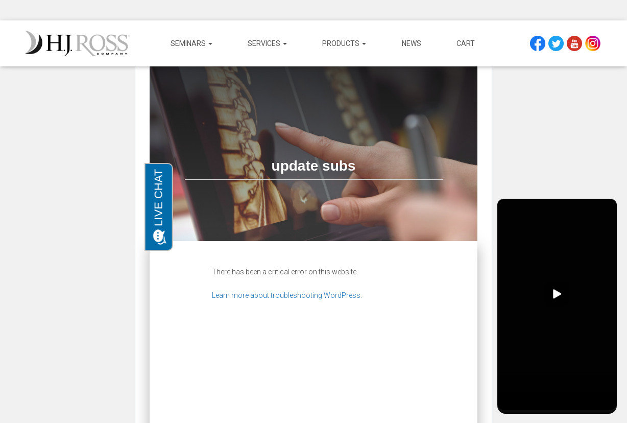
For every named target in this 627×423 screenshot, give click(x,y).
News (411, 43)
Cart (465, 43)
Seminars (191, 43)
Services (267, 43)
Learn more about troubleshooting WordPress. (287, 295)
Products (344, 43)
